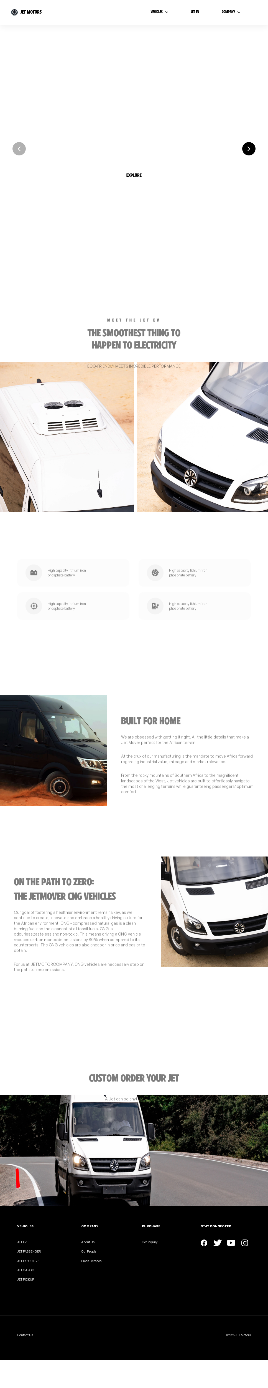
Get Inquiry (149, 1242)
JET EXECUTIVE (28, 1261)
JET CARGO (25, 1270)
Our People (88, 1251)
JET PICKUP (25, 1279)
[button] (134, 167)
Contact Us (25, 1335)
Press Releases (91, 1261)
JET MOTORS (31, 12)
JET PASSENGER (29, 1251)
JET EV (22, 1242)
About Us (88, 1242)
